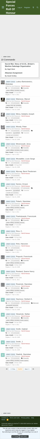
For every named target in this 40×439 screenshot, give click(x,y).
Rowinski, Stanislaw (24, 284)
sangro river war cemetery (13, 105)
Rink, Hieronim (22, 244)
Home (3, 419)
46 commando (25, 303)
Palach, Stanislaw (23, 201)
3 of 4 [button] (20, 369)
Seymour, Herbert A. (24, 299)
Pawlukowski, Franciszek (26, 216)
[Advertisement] (20, 35)
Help (32, 418)
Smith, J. (19, 342)
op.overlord (16, 133)
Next (27, 369)
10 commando (15, 88)
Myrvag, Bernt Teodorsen (26, 171)
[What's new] (33, 7)
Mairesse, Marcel (23, 99)
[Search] (37, 7)
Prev (12, 369)
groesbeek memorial (12, 305)
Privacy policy (25, 418)
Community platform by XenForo (17, 423)
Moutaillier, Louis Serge (25, 159)
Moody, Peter (21, 127)
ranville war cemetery (12, 135)
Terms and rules (15, 418)
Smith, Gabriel (22, 329)
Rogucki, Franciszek (24, 256)
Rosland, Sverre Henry (25, 271)
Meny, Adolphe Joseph (25, 114)
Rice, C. (19, 231)
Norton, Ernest (22, 184)
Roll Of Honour (25, 86)
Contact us (4, 418)
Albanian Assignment (13, 73)
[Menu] (2, 7)
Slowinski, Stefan (23, 314)
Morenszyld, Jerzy (23, 144)
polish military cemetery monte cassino (17, 150)
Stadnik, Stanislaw (23, 354)
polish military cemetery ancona (15, 90)
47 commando (25, 130)
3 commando (25, 163)
